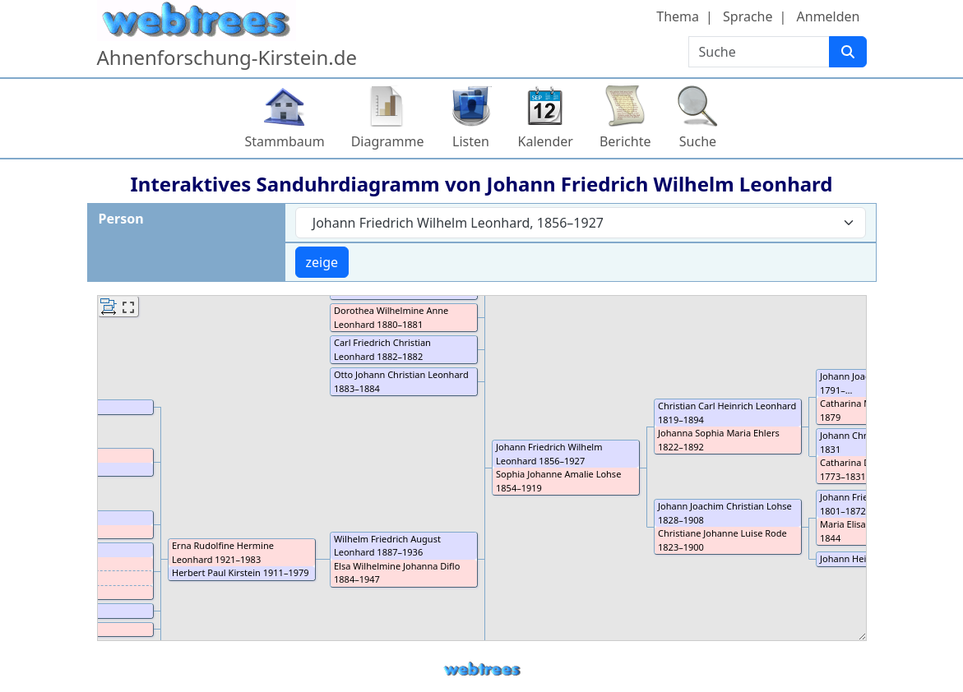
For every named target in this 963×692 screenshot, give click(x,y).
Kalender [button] (545, 141)
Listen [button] (470, 141)
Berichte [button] (625, 141)
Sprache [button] (747, 16)
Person (121, 219)
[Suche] (848, 51)
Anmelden (828, 16)
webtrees (482, 669)
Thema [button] (677, 16)
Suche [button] (697, 141)
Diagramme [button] (387, 141)
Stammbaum (285, 141)
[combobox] (580, 223)
